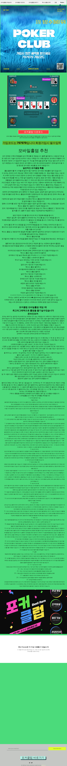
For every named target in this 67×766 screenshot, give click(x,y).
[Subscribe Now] (57, 748)
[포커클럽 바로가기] (33, 757)
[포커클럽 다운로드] (33, 132)
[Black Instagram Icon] (29, 762)
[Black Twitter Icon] (32, 762)
